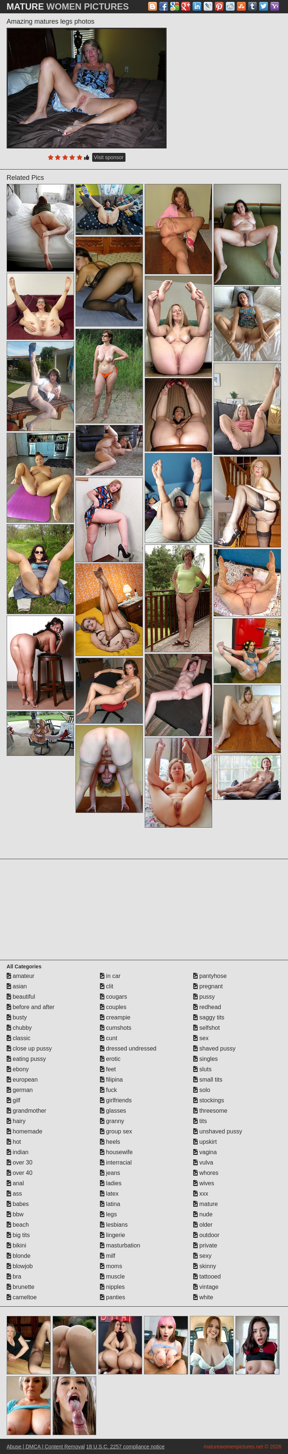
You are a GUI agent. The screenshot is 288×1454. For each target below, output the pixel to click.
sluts (202, 1069)
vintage (205, 1287)
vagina (205, 1152)
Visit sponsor (109, 157)
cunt (108, 1038)
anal (15, 1183)
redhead (207, 1007)
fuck (108, 1090)
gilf (13, 1100)
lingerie (112, 1235)
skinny (204, 1266)
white (203, 1297)
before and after (30, 1007)
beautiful (21, 997)
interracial (116, 1162)
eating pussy (26, 1059)
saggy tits (208, 1017)
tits (200, 1121)
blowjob (20, 1266)
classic (18, 1038)
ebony (18, 1069)
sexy (202, 1256)
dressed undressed (128, 1048)
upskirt (205, 1142)
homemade (25, 1131)
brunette (20, 1287)
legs (108, 1214)
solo (201, 1090)
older (202, 1225)
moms (111, 1266)
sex (200, 1038)
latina (110, 1204)
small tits (207, 1079)
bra (14, 1276)
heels (110, 1142)
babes (18, 1204)
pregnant (208, 986)
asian (17, 986)
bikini (16, 1245)
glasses (113, 1111)
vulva (203, 1162)
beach (18, 1225)
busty (17, 1017)
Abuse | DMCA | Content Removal (46, 1447)
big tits (18, 1235)
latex (109, 1193)
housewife (116, 1152)
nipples (112, 1287)
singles (205, 1059)
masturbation (120, 1245)
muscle (112, 1276)
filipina (111, 1079)
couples (113, 1007)
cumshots (115, 1028)
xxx (200, 1193)
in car (110, 976)
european (22, 1079)
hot (14, 1142)
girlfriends (116, 1100)
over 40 (20, 1173)
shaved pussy (214, 1048)
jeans (110, 1173)
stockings (208, 1100)
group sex (116, 1131)
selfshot (206, 1028)
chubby (19, 1028)
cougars (113, 997)
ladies (110, 1183)
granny (112, 1121)
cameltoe (22, 1297)
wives (203, 1183)
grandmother (26, 1111)
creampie (115, 1017)
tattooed (207, 1276)
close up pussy (29, 1048)
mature (205, 1204)
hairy (16, 1121)
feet (108, 1069)
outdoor (206, 1235)
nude (202, 1214)
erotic (110, 1059)
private (205, 1245)
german (20, 1090)
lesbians (114, 1225)
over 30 (20, 1162)
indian (18, 1152)
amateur (20, 976)
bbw (15, 1214)
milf (107, 1256)
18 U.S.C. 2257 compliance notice (125, 1447)
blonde (19, 1256)
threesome (210, 1111)
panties (112, 1297)
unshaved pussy (217, 1131)
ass (14, 1193)
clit (106, 986)
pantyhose (210, 976)
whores (205, 1173)
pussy (204, 997)
